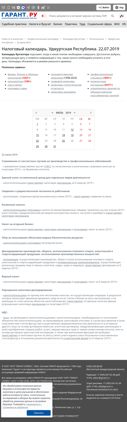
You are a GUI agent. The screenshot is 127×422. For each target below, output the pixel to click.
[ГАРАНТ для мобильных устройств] (8, 7)
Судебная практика (14, 24)
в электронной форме (76, 338)
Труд (82, 24)
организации (10, 259)
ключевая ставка (17, 88)
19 (72, 135)
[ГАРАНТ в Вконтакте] (13, 7)
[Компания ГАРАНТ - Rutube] (43, 7)
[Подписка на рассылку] (3, 7)
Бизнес (57, 24)
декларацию (64, 183)
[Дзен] (18, 7)
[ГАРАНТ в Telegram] (28, 7)
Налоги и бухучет (40, 24)
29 (37, 146)
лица (6, 317)
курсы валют (15, 85)
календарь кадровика (63, 92)
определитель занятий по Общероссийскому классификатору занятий (105, 92)
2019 (68, 112)
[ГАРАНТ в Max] (23, 7)
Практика (71, 24)
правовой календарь (63, 81)
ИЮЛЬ (59, 112)
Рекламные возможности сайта (102, 389)
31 (54, 146)
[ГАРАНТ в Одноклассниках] (38, 7)
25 (63, 140)
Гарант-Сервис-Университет (64, 415)
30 (46, 146)
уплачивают (34, 210)
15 (37, 135)
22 (37, 140)
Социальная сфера (100, 24)
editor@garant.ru (101, 377)
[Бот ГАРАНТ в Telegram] (33, 7)
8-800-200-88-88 (94, 366)
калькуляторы (16, 81)
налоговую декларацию (15, 215)
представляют (35, 183)
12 (72, 129)
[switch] (43, 16)
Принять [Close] (39, 412)
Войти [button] (103, 7)
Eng (119, 7)
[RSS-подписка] (48, 7)
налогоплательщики (15, 210)
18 (63, 135)
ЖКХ (117, 24)
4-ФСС (47, 166)
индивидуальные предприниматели (78, 262)
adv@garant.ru (105, 386)
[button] (121, 16)
